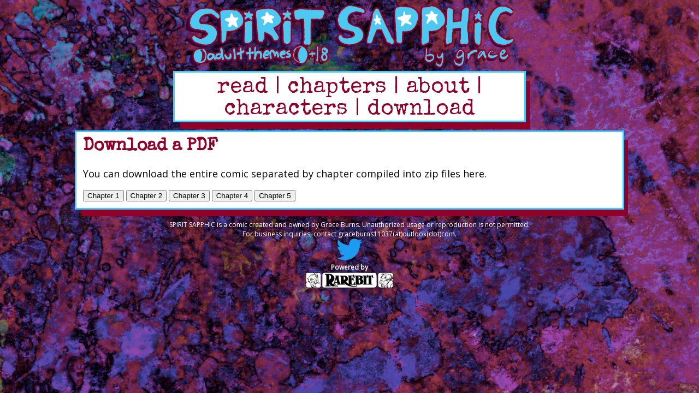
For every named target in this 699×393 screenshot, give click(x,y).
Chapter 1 (103, 196)
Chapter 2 (147, 196)
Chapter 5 (275, 196)
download (421, 110)
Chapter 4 (232, 196)
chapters (337, 88)
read (242, 88)
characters (286, 110)
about (438, 88)
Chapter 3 (189, 196)
